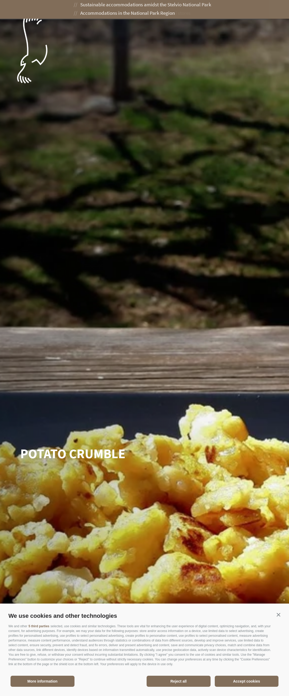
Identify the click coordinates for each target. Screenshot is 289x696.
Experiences (139, 10)
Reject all (179, 681)
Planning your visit (217, 10)
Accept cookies (246, 681)
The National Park (94, 10)
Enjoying (174, 10)
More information (42, 681)
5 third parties (38, 626)
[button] (278, 615)
